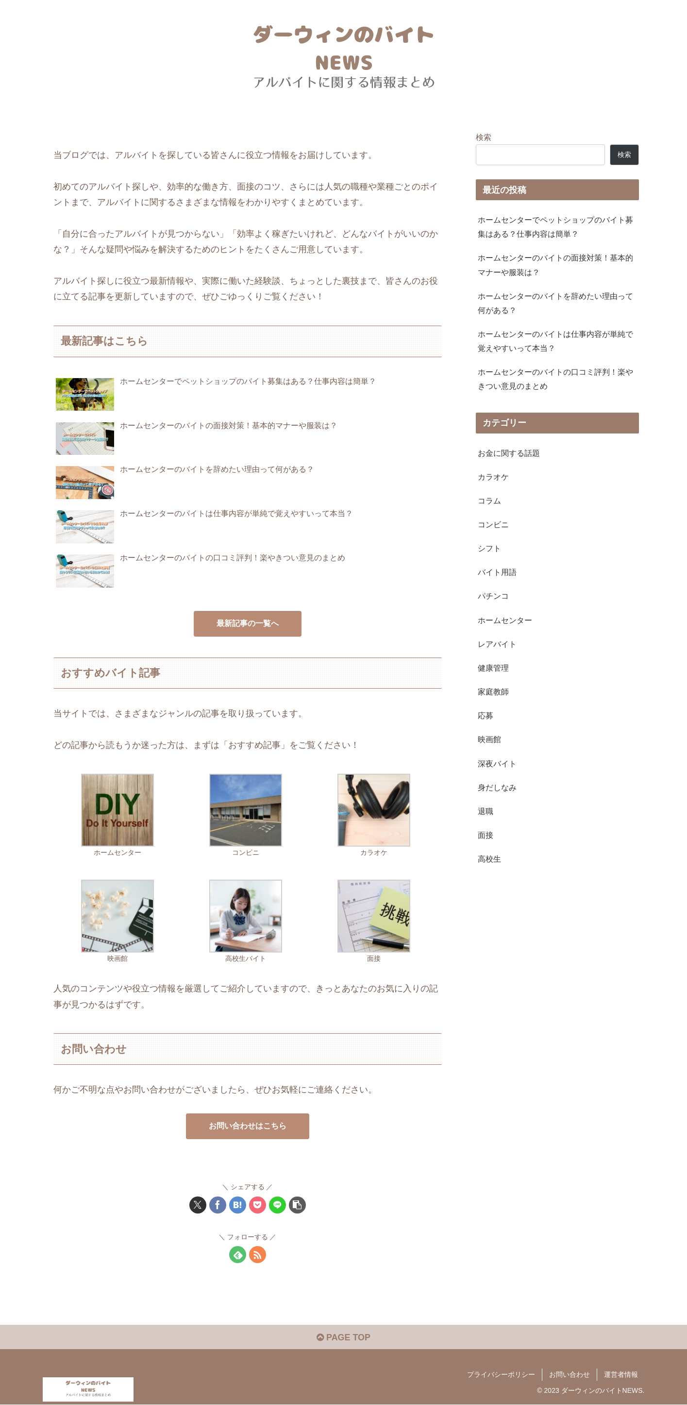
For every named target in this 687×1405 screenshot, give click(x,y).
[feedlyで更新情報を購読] (237, 1254)
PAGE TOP (343, 1337)
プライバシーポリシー (501, 1374)
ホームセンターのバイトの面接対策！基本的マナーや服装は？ (555, 264)
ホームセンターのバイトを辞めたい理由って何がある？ (555, 303)
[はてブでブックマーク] (237, 1205)
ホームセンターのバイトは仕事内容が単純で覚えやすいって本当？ (555, 341)
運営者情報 (621, 1374)
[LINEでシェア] (277, 1205)
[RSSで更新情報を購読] (257, 1254)
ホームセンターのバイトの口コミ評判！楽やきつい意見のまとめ (555, 378)
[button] (297, 1205)
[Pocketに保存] (257, 1205)
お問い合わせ (569, 1374)
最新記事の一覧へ (248, 623)
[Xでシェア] (197, 1205)
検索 (483, 137)
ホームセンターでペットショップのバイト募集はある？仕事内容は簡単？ (555, 226)
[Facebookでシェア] (217, 1205)
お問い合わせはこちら (247, 1126)
